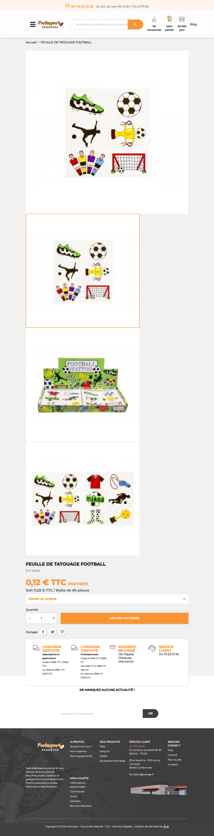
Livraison (173, 764)
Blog (193, 24)
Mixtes (103, 756)
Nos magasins (78, 751)
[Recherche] (106, 24)
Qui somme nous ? (81, 746)
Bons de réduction (81, 806)
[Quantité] (41, 618)
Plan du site (174, 759)
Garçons (104, 751)
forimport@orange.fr (141, 774)
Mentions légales (122, 826)
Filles (102, 746)
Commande (77, 791)
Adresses (75, 801)
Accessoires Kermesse (112, 760)
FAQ (170, 750)
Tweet (52, 632)
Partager (43, 632)
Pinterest (62, 632)
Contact (172, 755)
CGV (107, 826)
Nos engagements (81, 756)
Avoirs (73, 796)
